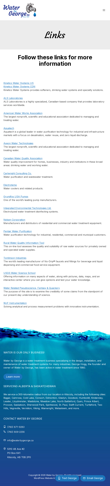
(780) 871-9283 (15, 427)
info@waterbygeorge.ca (20, 440)
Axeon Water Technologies (18, 143)
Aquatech (8, 128)
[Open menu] (104, 10)
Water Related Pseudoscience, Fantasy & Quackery (31, 288)
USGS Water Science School (19, 273)
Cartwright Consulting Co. (17, 173)
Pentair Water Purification (17, 231)
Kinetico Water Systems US (18, 83)
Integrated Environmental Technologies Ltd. (27, 208)
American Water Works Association (22, 113)
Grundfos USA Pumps (15, 196)
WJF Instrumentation (15, 303)
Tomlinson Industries (14, 257)
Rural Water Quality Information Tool (23, 242)
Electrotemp (10, 185)
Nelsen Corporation (14, 219)
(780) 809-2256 (16, 431)
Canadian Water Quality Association (22, 158)
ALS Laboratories (13, 98)
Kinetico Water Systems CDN (19, 86)
